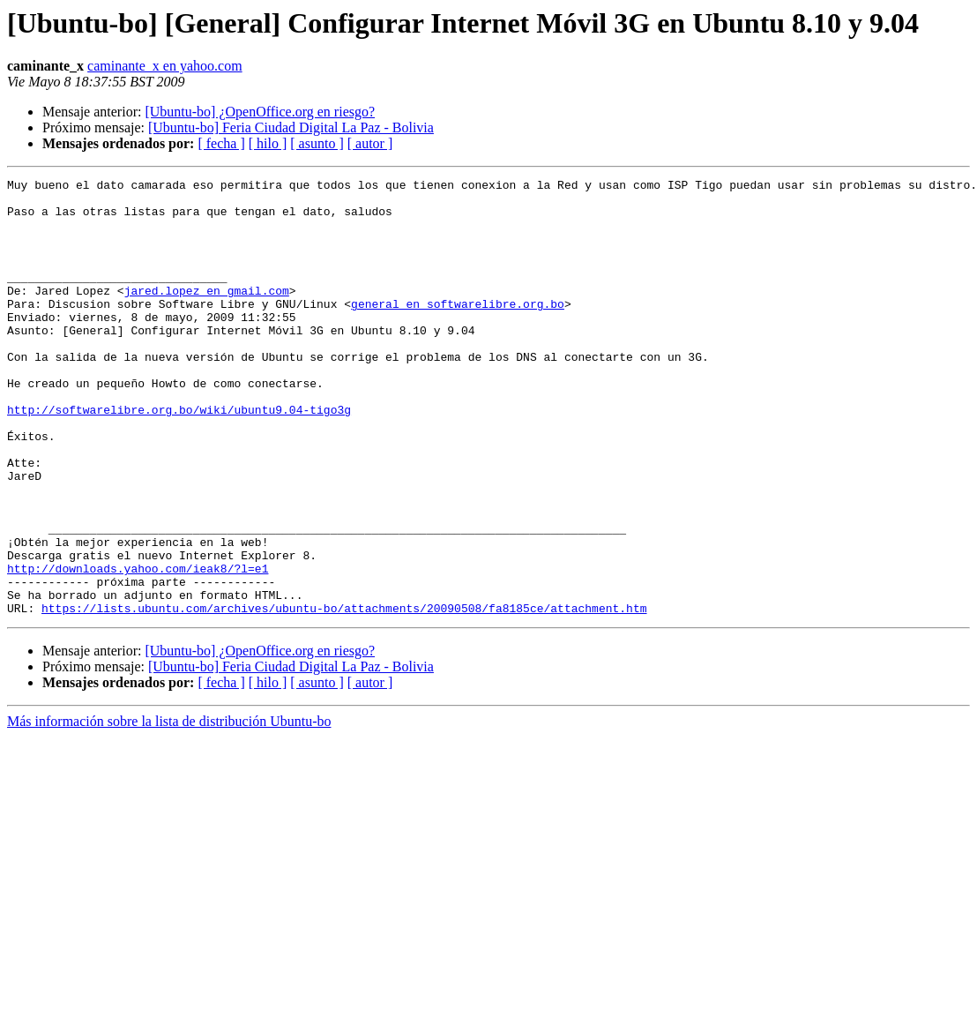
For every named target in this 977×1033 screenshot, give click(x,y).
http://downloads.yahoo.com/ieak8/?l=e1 (137, 647)
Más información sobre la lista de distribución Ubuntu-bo (169, 808)
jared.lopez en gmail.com (206, 314)
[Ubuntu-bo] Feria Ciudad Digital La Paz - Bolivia (291, 127)
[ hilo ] (268, 143)
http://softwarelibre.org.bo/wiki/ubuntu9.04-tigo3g (179, 457)
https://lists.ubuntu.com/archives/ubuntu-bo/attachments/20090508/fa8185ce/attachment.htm (343, 695)
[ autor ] (370, 143)
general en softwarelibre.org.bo (457, 330)
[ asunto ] (316, 143)
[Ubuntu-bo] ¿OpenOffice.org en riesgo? (260, 111)
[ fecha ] (221, 143)
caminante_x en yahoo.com (164, 65)
